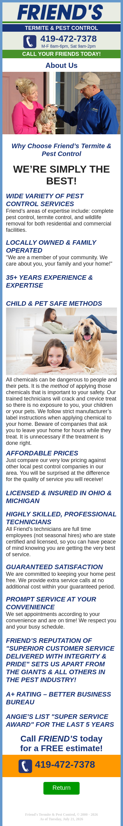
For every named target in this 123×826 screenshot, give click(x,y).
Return (61, 787)
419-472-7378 (68, 38)
